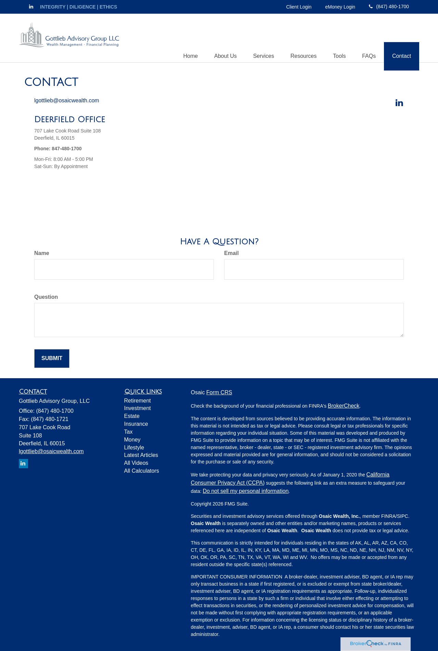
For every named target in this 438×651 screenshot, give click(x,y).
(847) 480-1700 (389, 6)
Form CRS (219, 393)
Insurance (136, 424)
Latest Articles (141, 455)
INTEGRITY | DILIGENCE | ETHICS (78, 7)
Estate (132, 416)
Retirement (137, 401)
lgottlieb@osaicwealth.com (66, 101)
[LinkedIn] (31, 6)
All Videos (136, 463)
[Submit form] (51, 358)
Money (132, 440)
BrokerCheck (343, 406)
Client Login (298, 7)
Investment (137, 408)
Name (41, 253)
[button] (221, 38)
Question (46, 297)
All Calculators (141, 471)
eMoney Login (340, 7)
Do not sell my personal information (246, 491)
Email (231, 253)
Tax (128, 432)
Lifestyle (134, 448)
